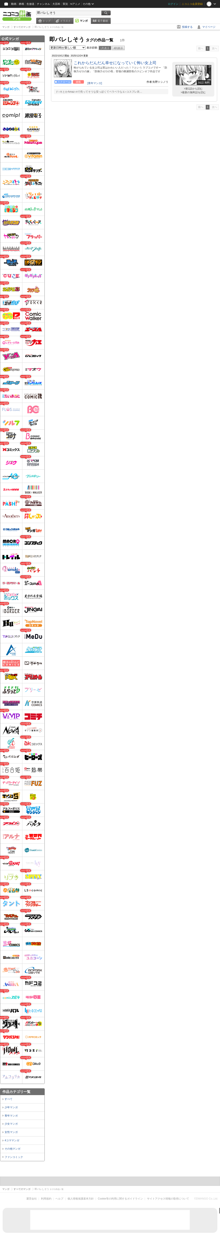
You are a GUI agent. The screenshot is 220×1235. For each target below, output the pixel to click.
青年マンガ (11, 1115)
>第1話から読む (193, 88)
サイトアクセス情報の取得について (168, 1198)
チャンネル (43, 3)
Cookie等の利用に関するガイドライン (120, 1198)
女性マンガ (11, 1132)
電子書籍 (102, 20)
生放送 (30, 3)
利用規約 (46, 1198)
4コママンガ (12, 1140)
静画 (21, 3)
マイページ (208, 26)
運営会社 (31, 1198)
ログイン (173, 3)
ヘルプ (59, 1198)
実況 (65, 3)
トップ (46, 20)
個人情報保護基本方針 (80, 1198)
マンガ (84, 20)
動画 (13, 3)
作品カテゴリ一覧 (16, 1092)
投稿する (187, 26)
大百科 (56, 3)
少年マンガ (11, 1107)
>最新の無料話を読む (193, 92)
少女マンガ (11, 1123)
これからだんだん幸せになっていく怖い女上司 (115, 63)
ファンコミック (14, 1157)
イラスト (65, 20)
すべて (8, 1099)
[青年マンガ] (94, 83)
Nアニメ (75, 3)
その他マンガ (12, 1148)
